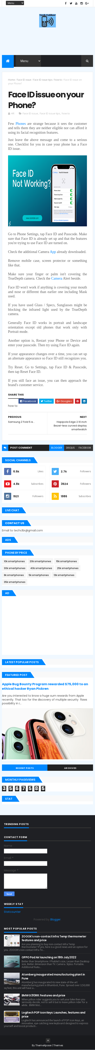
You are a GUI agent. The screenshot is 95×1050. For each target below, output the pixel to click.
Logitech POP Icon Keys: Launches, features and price (53, 1014)
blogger (56, 447)
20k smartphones (40, 561)
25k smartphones (67, 568)
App (53, 252)
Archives (70, 768)
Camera (56, 278)
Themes (58, 1045)
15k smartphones (66, 561)
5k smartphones (39, 575)
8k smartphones (14, 575)
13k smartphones (64, 575)
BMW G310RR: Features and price (43, 995)
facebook (85, 447)
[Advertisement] (35, 626)
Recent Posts (25, 768)
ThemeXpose (43, 1045)
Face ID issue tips (42, 79)
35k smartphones (14, 582)
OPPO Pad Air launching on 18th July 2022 (49, 957)
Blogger (55, 919)
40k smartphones (41, 568)
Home (11, 79)
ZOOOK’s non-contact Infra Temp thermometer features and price (54, 938)
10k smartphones (14, 561)
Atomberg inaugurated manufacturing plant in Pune (53, 976)
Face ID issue (24, 79)
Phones (21, 124)
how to (58, 79)
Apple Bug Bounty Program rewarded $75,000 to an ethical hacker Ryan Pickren (45, 686)
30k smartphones (14, 568)
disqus (70, 447)
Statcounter (12, 912)
